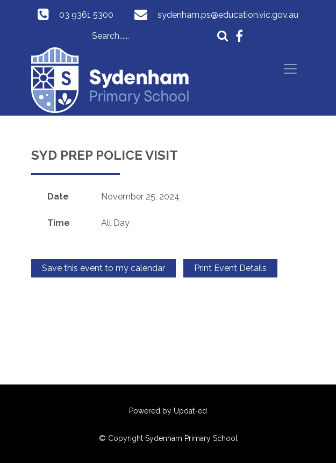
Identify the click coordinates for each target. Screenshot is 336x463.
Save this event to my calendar (103, 268)
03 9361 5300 (86, 15)
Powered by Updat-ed (168, 411)
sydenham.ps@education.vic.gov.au (228, 15)
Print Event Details (230, 268)
